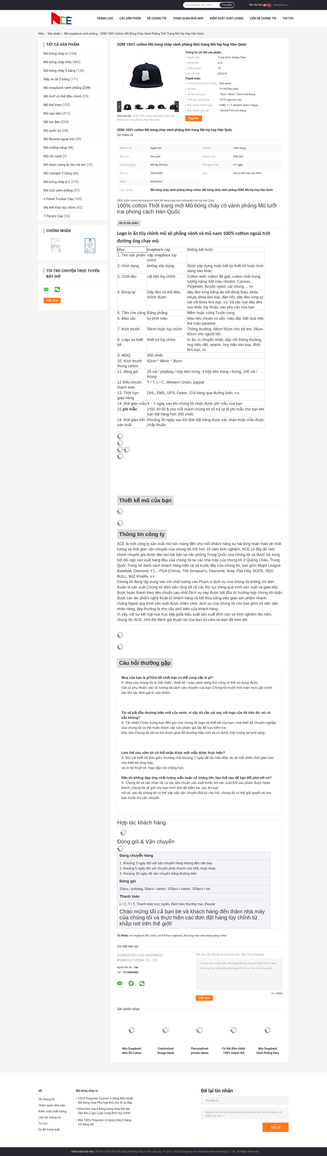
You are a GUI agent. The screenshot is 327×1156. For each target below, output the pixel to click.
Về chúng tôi (157, 18)
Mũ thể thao (52, 105)
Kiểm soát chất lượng (227, 18)
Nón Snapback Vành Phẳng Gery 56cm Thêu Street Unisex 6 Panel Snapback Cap (267, 1051)
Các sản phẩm (130, 18)
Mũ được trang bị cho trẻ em (65, 165)
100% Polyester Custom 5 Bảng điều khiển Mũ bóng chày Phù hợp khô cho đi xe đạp (105, 1100)
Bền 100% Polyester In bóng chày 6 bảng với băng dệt (104, 1122)
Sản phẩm (54, 33)
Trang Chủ (105, 18)
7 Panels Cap (53, 216)
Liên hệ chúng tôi (263, 18)
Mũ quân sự (52, 131)
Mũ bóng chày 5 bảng (59, 71)
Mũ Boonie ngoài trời (59, 139)
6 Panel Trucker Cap (58, 199)
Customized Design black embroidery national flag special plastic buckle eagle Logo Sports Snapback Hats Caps (165, 1051)
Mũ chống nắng (55, 148)
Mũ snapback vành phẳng (80, 33)
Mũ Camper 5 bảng (58, 173)
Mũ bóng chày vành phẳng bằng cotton (205, 935)
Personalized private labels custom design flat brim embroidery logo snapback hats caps (199, 1051)
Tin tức (288, 18)
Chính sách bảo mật (82, 1151)
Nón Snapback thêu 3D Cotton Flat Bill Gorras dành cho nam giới (132, 1051)
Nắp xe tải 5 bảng (56, 79)
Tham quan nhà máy (188, 18)
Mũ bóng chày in (56, 54)
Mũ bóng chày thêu (58, 62)
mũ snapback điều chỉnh (142, 935)
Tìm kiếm (227, 5)
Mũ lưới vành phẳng (58, 190)
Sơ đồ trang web (49, 1129)
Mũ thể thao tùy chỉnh (60, 207)
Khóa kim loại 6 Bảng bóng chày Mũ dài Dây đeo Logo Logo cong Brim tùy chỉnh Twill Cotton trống (104, 1111)
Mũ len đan (52, 122)
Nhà (41, 33)
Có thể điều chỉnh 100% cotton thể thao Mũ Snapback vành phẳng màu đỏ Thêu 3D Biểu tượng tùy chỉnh (233, 1051)
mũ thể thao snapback (169, 935)
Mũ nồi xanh (53, 156)
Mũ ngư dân (52, 113)
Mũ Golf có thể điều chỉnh (63, 96)
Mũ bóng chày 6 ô (57, 182)
